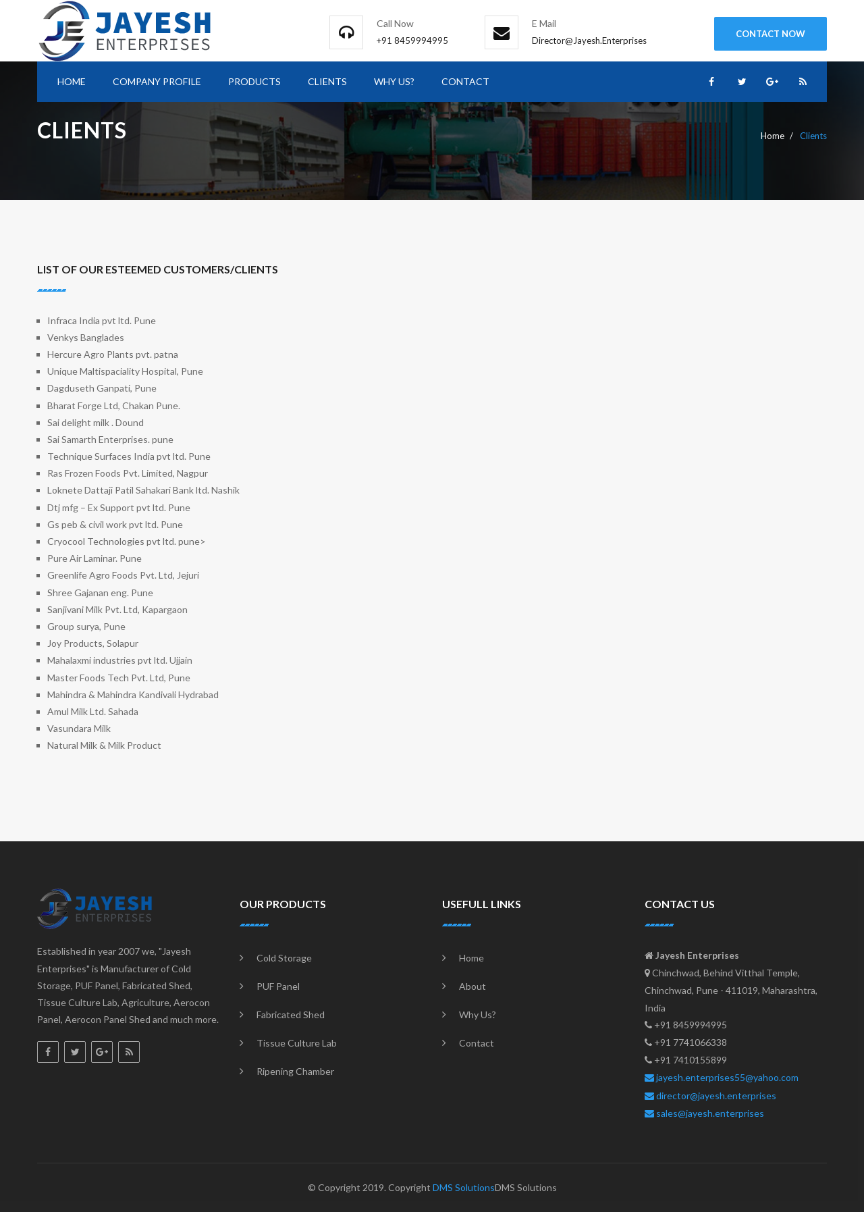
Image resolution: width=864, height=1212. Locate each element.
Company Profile (157, 81)
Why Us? (394, 81)
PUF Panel (278, 986)
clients (327, 81)
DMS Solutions (464, 1187)
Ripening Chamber (295, 1071)
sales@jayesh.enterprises (704, 1113)
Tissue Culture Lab (296, 1043)
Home (71, 81)
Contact (465, 81)
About (472, 986)
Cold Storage (284, 958)
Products (254, 81)
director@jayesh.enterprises (710, 1095)
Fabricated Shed (290, 1014)
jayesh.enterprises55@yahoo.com (722, 1077)
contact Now (770, 33)
